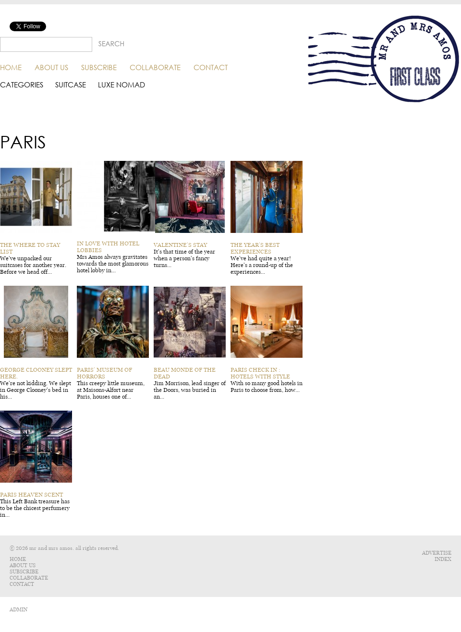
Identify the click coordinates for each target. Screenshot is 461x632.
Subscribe (99, 67)
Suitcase (70, 84)
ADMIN (18, 610)
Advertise (436, 553)
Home (11, 67)
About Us (51, 67)
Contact (211, 67)
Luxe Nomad (121, 84)
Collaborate (155, 67)
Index (443, 559)
